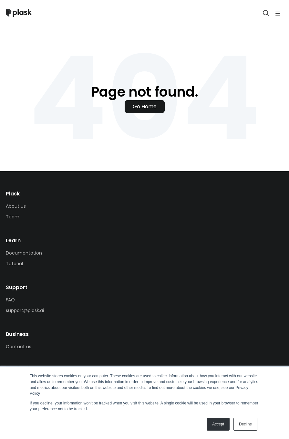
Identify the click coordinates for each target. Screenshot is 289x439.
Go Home (145, 106)
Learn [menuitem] (13, 240)
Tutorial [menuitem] (14, 263)
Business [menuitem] (17, 334)
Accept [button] (218, 424)
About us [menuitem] (16, 206)
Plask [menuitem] (13, 193)
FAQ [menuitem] (10, 300)
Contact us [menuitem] (18, 346)
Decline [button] (245, 424)
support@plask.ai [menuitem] (25, 310)
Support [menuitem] (16, 287)
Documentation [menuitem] (24, 253)
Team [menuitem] (12, 217)
